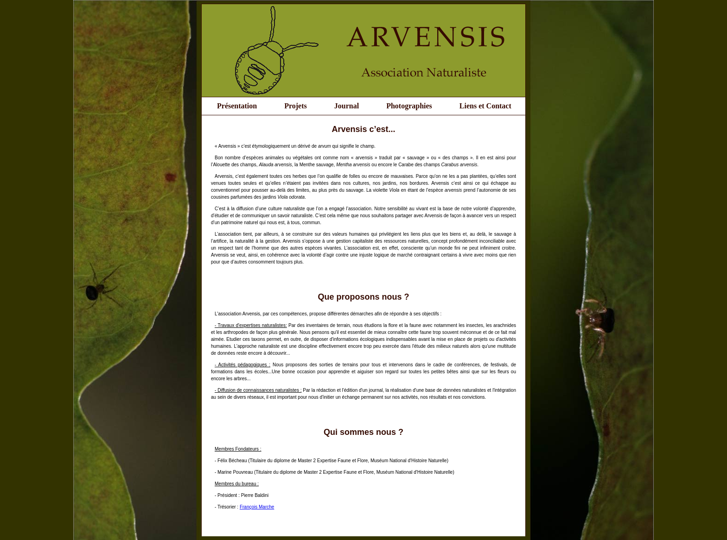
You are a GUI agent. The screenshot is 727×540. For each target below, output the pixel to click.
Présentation (237, 106)
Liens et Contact (485, 106)
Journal (346, 106)
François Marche (257, 506)
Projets (295, 106)
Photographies (409, 106)
